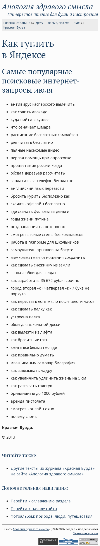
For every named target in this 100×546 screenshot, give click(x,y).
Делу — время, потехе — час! (58, 23)
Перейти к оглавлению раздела (41, 501)
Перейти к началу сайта (34, 508)
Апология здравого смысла (47, 6)
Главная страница (16, 23)
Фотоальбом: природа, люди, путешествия (52, 516)
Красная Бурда (14, 27)
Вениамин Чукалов (85, 533)
